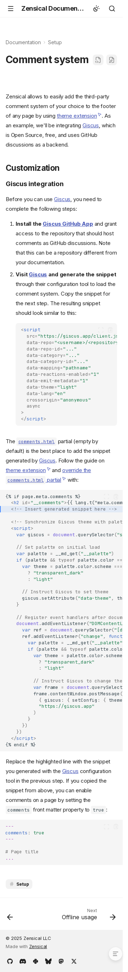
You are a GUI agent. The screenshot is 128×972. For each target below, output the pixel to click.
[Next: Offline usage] (87, 916)
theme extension (77, 115)
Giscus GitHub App (68, 223)
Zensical (38, 946)
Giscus (90, 125)
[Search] (112, 8)
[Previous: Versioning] (10, 916)
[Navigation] (10, 8)
